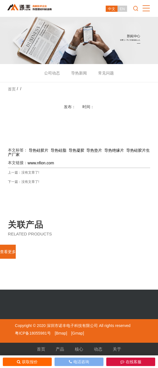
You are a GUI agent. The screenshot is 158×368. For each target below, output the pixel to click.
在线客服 (130, 362)
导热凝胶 (76, 150)
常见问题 (106, 73)
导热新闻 (79, 73)
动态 (98, 349)
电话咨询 (79, 362)
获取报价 (27, 362)
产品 (60, 349)
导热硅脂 (58, 150)
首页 (12, 89)
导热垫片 (94, 150)
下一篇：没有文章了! (23, 181)
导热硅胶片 (38, 150)
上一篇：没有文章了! (23, 172)
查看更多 (8, 251)
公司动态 (52, 73)
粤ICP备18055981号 (33, 333)
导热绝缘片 (114, 150)
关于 (117, 349)
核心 (79, 349)
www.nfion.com (41, 163)
